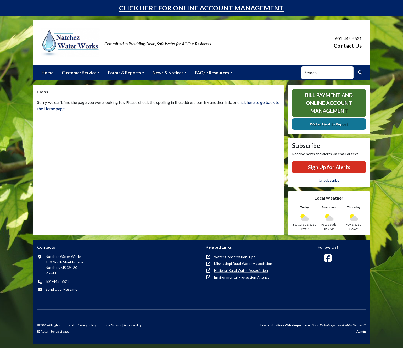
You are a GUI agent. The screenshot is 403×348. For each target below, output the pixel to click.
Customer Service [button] (79, 72)
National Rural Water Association (241, 270)
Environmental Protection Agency (242, 277)
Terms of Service (110, 325)
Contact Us (348, 45)
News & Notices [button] (168, 72)
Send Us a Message (61, 289)
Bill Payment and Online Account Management (329, 103)
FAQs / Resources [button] (212, 72)
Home (47, 72)
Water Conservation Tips (234, 257)
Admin (361, 331)
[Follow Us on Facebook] (328, 258)
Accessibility (132, 325)
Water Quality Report (329, 124)
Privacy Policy (86, 325)
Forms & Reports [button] (124, 72)
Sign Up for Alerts (329, 167)
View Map (52, 273)
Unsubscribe (329, 180)
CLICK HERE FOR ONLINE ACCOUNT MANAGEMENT (201, 8)
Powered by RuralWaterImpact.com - (313, 325)
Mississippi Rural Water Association (243, 263)
